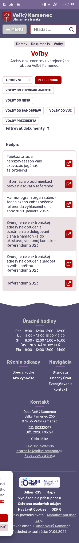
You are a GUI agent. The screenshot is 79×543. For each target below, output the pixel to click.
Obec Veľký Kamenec (53, 526)
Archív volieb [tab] (17, 80)
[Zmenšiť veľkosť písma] (49, 4)
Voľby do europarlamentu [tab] (28, 90)
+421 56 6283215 (39, 446)
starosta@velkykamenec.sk (39, 451)
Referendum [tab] (48, 80)
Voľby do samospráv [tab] (23, 111)
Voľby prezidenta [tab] (20, 121)
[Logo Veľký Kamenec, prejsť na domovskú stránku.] (39, 17)
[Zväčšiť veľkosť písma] (55, 4)
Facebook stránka (39, 456)
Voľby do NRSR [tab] (17, 100)
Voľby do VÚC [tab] (60, 111)
